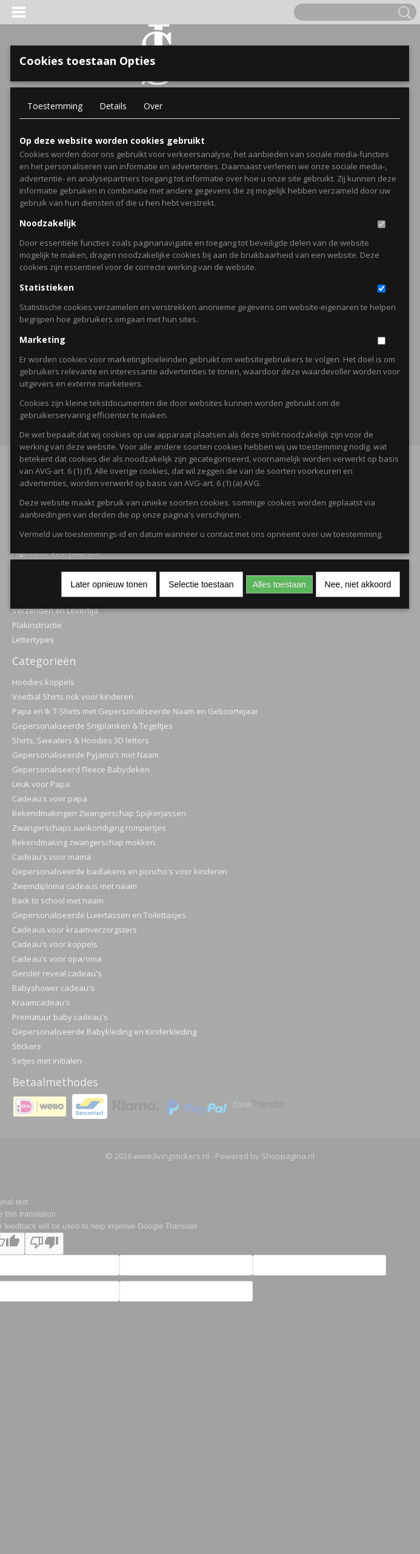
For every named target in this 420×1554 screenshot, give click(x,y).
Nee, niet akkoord (358, 584)
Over (153, 106)
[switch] (381, 224)
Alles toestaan (279, 584)
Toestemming (54, 106)
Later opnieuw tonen (108, 584)
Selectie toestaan (200, 584)
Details (113, 106)
